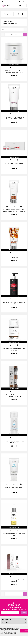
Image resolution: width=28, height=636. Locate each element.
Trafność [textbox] (4, 29)
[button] (14, 619)
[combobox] (14, 29)
